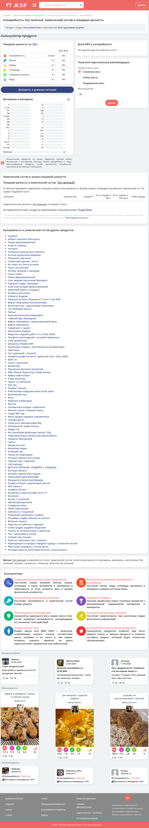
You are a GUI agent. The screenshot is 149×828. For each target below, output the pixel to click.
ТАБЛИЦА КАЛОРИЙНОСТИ (53, 804)
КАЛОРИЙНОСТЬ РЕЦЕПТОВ (53, 810)
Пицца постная (16, 445)
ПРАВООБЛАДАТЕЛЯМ (86, 798)
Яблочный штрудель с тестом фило (28, 546)
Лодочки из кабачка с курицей (25, 524)
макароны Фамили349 (20, 343)
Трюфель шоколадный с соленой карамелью (33, 337)
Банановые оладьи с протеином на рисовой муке (36, 346)
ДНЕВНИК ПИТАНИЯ (14, 798)
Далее (112, 103)
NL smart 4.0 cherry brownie (23, 264)
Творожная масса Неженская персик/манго (32, 435)
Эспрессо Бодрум (18, 296)
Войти (142, 5)
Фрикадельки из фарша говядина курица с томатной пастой (42, 543)
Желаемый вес (86, 88)
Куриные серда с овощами (23, 283)
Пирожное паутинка (19, 258)
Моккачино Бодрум (19, 331)
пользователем (32, 27)
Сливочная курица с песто (23, 261)
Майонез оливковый (20, 400)
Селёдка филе (16, 419)
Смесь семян (15, 273)
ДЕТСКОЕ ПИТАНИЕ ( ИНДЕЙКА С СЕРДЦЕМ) (32, 467)
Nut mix (12, 384)
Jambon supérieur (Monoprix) (24, 239)
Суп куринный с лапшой (22, 353)
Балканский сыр (17, 394)
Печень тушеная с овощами (24, 270)
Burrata (12, 403)
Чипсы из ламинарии (20, 454)
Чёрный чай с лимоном (21, 461)
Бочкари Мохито (17, 470)
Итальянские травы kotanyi (23, 426)
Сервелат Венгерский (20, 438)
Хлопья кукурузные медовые (24, 254)
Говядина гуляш (17, 505)
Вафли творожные (18, 324)
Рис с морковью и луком (22, 533)
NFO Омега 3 (15, 486)
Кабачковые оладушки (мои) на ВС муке (31, 391)
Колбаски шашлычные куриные (26, 251)
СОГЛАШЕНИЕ (82, 818)
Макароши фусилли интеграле (25, 369)
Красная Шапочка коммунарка (25, 315)
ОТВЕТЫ (44, 815)
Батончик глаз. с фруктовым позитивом (31, 305)
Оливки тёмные (17, 388)
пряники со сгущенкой (21, 511)
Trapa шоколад (16, 378)
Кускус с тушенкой (18, 499)
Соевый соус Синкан (19, 537)
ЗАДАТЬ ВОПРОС (83, 813)
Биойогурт (14, 365)
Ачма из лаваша (17, 245)
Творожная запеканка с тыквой (25, 514)
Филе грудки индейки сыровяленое (28, 416)
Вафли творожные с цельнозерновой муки (32, 321)
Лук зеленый (85, 15)
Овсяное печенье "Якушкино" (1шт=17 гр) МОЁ (34, 299)
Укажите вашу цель (88, 68)
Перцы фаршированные (21, 242)
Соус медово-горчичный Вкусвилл (28, 280)
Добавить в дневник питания (37, 89)
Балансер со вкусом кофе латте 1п (27, 492)
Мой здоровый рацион (71, 27)
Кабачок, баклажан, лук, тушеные (27, 540)
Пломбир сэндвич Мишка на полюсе (29, 518)
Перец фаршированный (21, 277)
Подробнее (85, 210)
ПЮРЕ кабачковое (18, 508)
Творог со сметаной (19, 381)
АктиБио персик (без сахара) (24, 473)
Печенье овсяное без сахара (24, 457)
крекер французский (20, 502)
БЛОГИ (9, 810)
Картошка (13, 350)
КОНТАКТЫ (97, 813)
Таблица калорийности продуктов (28, 15)
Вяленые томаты (17, 521)
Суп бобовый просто (20, 308)
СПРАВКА (80, 804)
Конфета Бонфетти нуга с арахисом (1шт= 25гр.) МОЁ (38, 356)
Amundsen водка (17, 448)
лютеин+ (13, 248)
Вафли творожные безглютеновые (27, 302)
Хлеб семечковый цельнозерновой (28, 286)
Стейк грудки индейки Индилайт (27, 527)
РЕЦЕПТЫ (10, 804)
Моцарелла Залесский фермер (25, 480)
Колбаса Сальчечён (19, 292)
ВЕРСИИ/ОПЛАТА (83, 807)
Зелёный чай (15, 451)
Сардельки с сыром (19, 327)
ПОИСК (44, 798)
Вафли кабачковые (19, 375)
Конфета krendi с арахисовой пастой (29, 483)
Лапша (12, 312)
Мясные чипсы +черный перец (25, 410)
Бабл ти (12, 359)
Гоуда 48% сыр (16, 413)
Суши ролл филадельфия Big (24, 422)
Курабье (12, 235)
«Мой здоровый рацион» (77, 217)
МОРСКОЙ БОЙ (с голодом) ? (24, 289)
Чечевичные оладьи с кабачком (26, 407)
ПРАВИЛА (93, 818)
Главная (6, 15)
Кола (10, 397)
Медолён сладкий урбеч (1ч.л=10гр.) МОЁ (31, 334)
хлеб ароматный (17, 340)
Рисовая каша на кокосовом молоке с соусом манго (37, 549)
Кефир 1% (13, 429)
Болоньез (13, 495)
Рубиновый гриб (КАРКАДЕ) (23, 476)
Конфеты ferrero (17, 489)
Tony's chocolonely (18, 267)
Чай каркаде (15, 464)
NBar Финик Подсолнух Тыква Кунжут (29, 372)
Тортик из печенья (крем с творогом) (29, 530)
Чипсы (11, 441)
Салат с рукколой (18, 362)
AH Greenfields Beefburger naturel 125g (29, 432)
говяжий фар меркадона (22, 318)
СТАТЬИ (9, 815)
